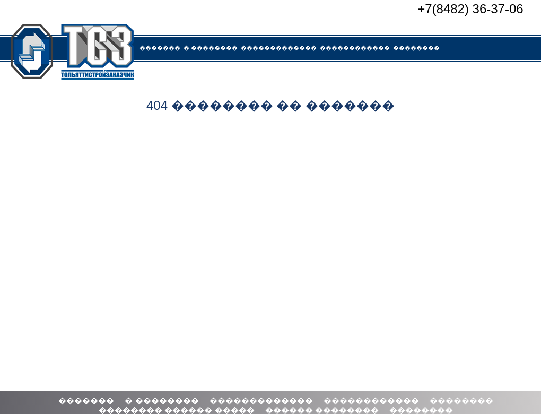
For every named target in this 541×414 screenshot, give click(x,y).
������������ (355, 48)
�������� (416, 48)
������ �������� (298, 75)
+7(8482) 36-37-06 (470, 9)
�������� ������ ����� (196, 75)
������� (159, 48)
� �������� (211, 48)
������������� (279, 48)
